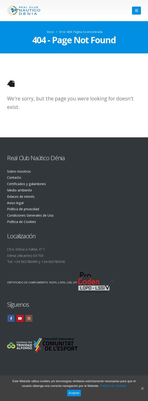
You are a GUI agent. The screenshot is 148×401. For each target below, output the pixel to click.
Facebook (11, 317)
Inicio (50, 32)
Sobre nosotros (19, 171)
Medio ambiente (20, 189)
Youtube (20, 317)
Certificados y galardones (27, 183)
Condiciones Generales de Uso (32, 214)
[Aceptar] (142, 388)
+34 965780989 (27, 260)
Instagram (28, 317)
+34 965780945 (57, 260)
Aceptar (74, 393)
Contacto (14, 177)
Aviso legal (15, 202)
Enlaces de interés (22, 196)
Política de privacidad (24, 208)
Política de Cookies (22, 220)
